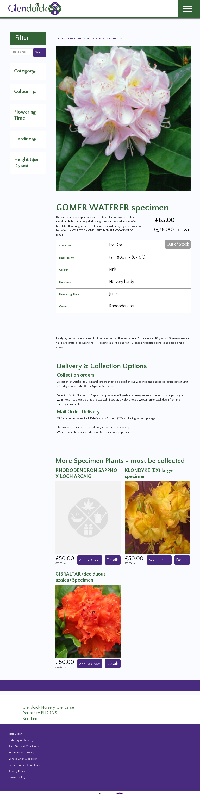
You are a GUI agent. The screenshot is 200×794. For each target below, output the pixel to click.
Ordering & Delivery (21, 740)
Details (113, 560)
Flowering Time (69, 294)
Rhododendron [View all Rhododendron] (67, 38)
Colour (63, 269)
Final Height (66, 258)
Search (39, 52)
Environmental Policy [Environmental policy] (21, 752)
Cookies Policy (17, 777)
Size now (65, 245)
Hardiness (65, 282)
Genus (63, 306)
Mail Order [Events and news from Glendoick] (15, 733)
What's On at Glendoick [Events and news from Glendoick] (23, 758)
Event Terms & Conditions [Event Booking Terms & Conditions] (24, 765)
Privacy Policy (17, 771)
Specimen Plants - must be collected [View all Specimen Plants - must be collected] (99, 38)
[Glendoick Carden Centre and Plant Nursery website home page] (34, 8)
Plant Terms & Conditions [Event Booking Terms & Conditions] (24, 746)
